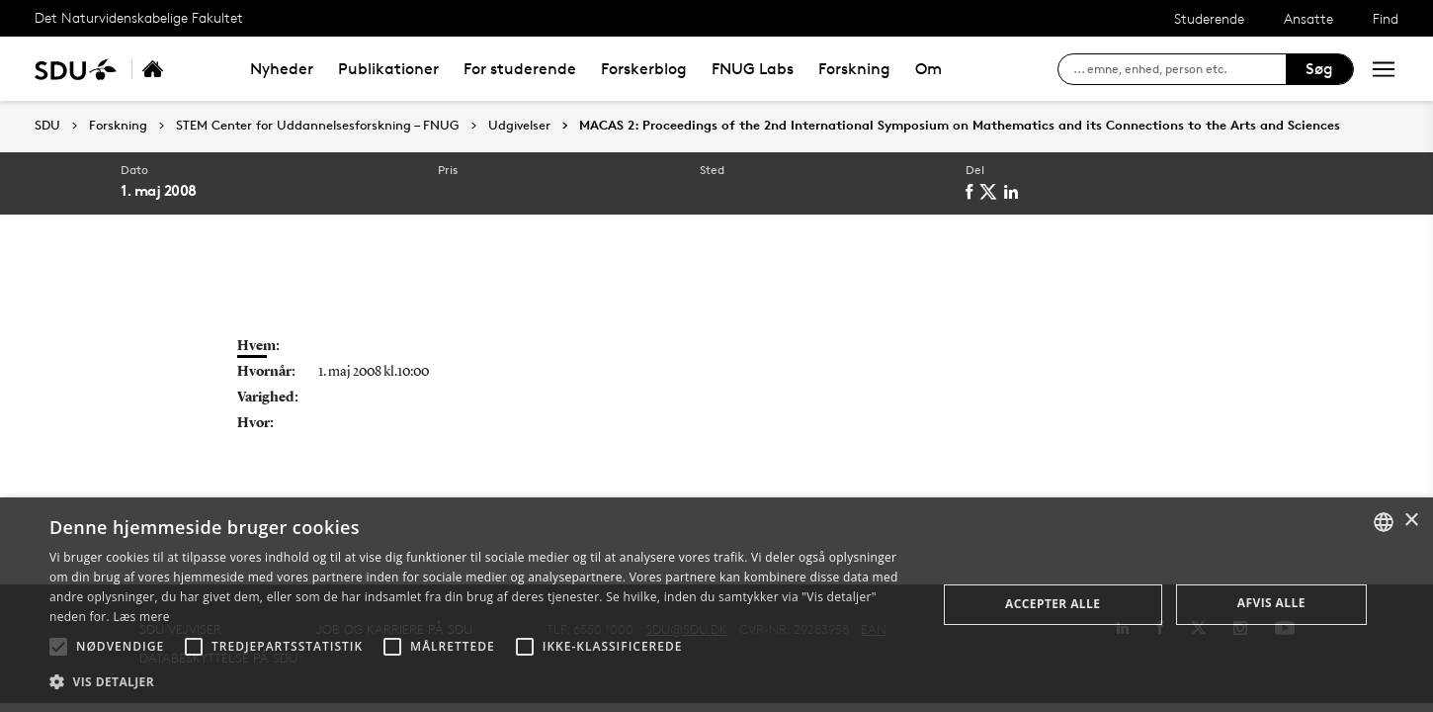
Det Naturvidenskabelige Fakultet (139, 17)
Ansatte (1308, 18)
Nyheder (281, 68)
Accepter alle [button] (1052, 603)
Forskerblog (644, 68)
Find (1385, 18)
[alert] (716, 604)
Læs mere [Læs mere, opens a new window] (141, 616)
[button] (58, 647)
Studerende (1209, 18)
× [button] (1410, 520)
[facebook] (973, 192)
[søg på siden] (1179, 69)
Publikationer (388, 68)
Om (928, 68)
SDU (47, 125)
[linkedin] (1015, 192)
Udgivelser (519, 126)
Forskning (854, 68)
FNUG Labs (753, 68)
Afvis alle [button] (1271, 602)
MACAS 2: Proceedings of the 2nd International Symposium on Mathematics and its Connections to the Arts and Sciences (959, 126)
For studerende (520, 68)
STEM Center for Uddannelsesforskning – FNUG (318, 126)
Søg (1319, 68)
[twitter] (992, 192)
